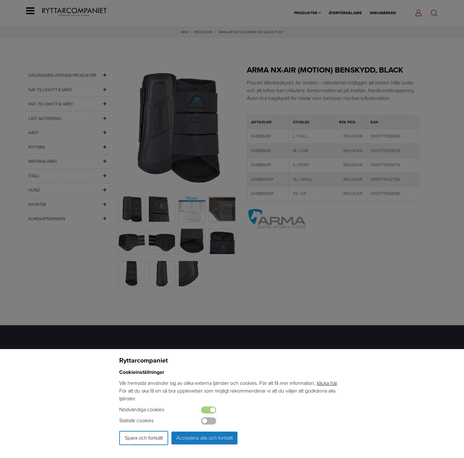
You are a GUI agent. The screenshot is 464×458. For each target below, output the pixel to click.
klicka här (327, 383)
